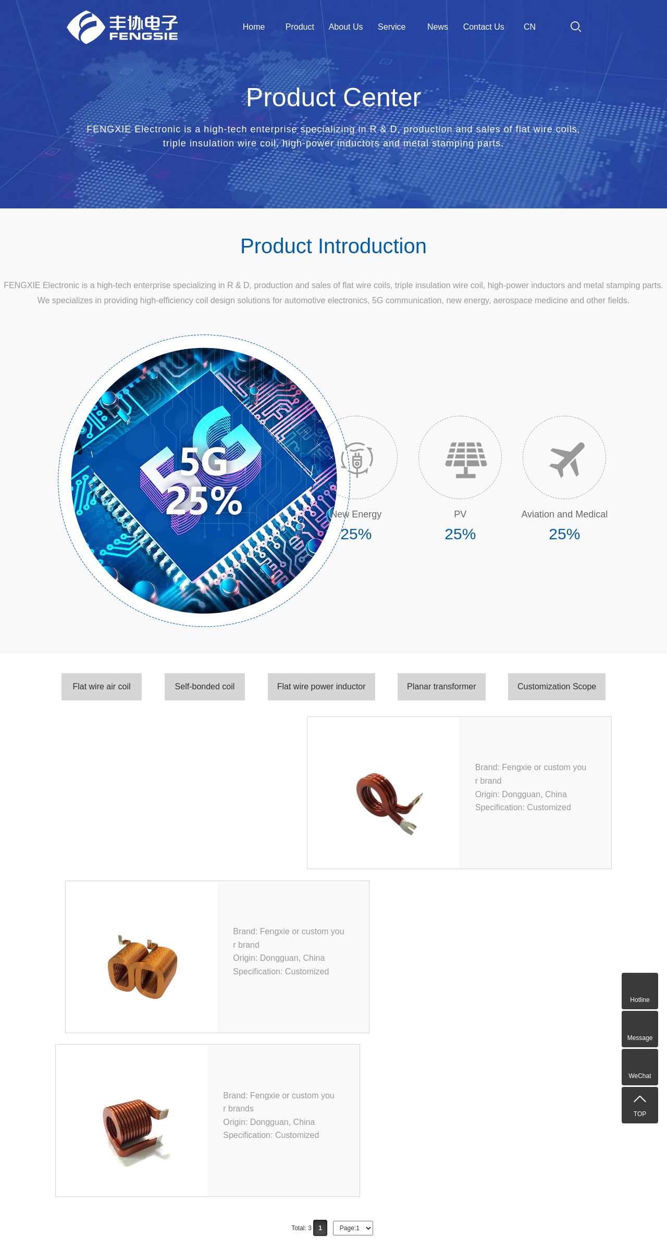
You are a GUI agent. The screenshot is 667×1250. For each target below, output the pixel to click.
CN (530, 26)
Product (300, 26)
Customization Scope (556, 686)
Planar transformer (441, 686)
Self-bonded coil (205, 686)
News (437, 26)
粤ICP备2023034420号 (451, 1228)
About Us (346, 26)
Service (391, 26)
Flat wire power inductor (321, 686)
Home (254, 26)
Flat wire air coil (101, 686)
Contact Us (483, 26)
